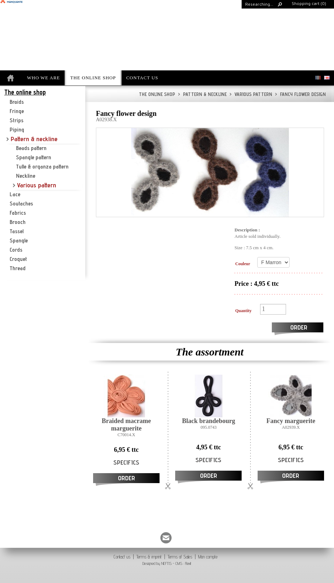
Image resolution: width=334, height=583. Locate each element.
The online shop (157, 94)
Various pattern (251, 94)
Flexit (188, 563)
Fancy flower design (300, 94)
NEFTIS (166, 563)
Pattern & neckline (202, 94)
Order (298, 327)
